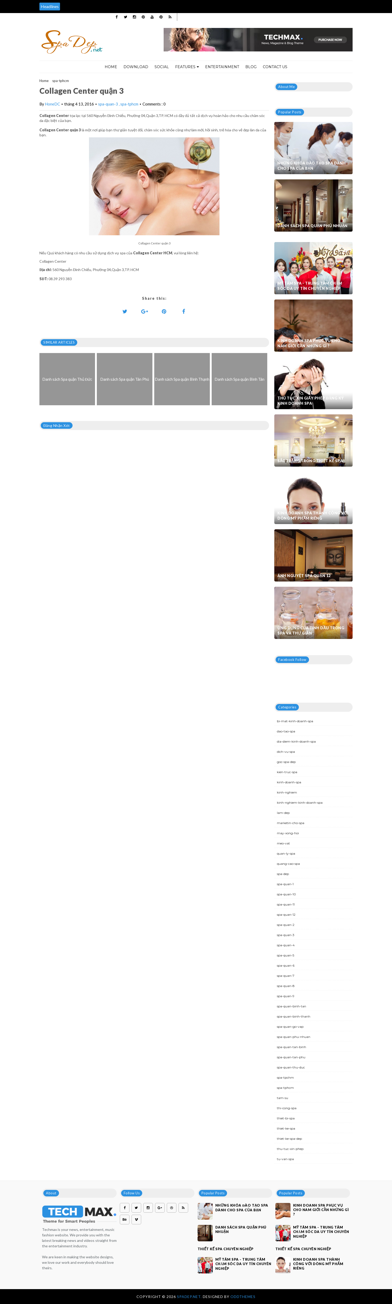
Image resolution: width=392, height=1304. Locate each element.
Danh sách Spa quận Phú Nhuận (312, 226)
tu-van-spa (285, 1159)
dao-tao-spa (286, 731)
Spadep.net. (190, 1296)
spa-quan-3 (108, 104)
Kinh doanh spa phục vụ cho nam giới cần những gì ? (309, 343)
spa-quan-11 (286, 904)
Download (135, 66)
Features (187, 66)
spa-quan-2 (285, 925)
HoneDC (52, 104)
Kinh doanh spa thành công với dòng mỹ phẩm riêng (312, 515)
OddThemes (243, 1296)
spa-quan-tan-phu (291, 1057)
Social (162, 66)
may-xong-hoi (288, 833)
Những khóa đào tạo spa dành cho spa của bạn (311, 166)
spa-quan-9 (285, 996)
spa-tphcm (60, 81)
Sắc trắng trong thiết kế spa (310, 461)
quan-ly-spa (286, 853)
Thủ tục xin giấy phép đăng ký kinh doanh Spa (310, 401)
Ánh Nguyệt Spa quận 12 (304, 575)
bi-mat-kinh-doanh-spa (295, 721)
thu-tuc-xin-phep (290, 1149)
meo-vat (283, 843)
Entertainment (222, 66)
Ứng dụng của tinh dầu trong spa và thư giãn (310, 630)
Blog (251, 66)
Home (111, 66)
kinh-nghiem (287, 792)
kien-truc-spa (287, 772)
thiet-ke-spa (286, 1128)
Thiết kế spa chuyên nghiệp (226, 1249)
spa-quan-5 (285, 955)
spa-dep (283, 874)
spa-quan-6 (285, 965)
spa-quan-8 (286, 986)
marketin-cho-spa (290, 823)
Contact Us (275, 66)
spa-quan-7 (285, 976)
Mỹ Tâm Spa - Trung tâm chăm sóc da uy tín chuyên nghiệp (309, 286)
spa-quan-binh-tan (291, 1006)
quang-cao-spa (288, 864)
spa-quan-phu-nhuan (293, 1037)
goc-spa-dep (286, 762)
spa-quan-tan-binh (291, 1047)
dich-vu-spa (286, 752)
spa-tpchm (285, 1077)
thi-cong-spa (286, 1108)
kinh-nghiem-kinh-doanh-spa (300, 802)
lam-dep (283, 813)
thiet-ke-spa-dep (289, 1139)
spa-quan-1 (285, 884)
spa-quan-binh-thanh (293, 1016)
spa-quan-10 (286, 894)
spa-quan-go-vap (290, 1027)
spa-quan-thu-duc (291, 1067)
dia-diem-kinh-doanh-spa (296, 741)
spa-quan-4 (286, 945)
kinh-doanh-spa (289, 782)
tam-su (282, 1098)
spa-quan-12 (286, 915)
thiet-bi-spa (286, 1118)
